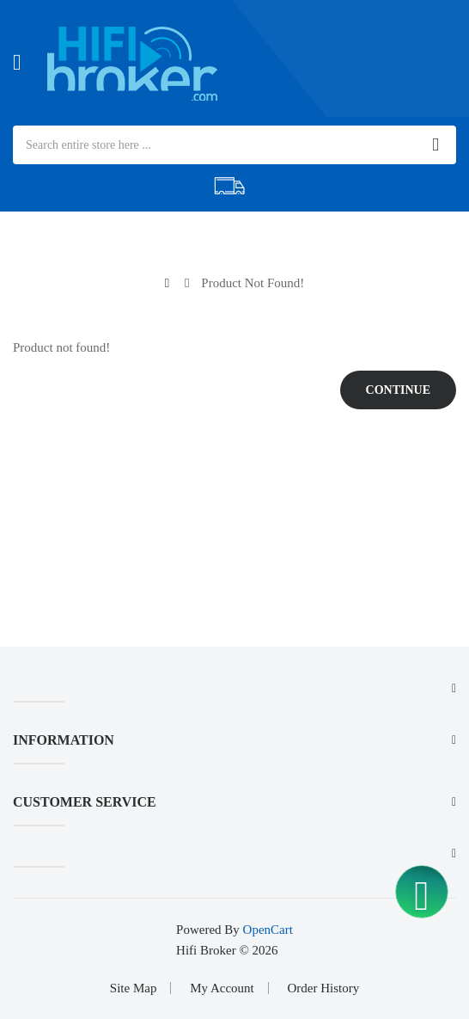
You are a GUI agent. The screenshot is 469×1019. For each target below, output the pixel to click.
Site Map (133, 988)
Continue (398, 390)
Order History (323, 988)
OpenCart (268, 929)
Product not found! (252, 283)
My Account (222, 988)
